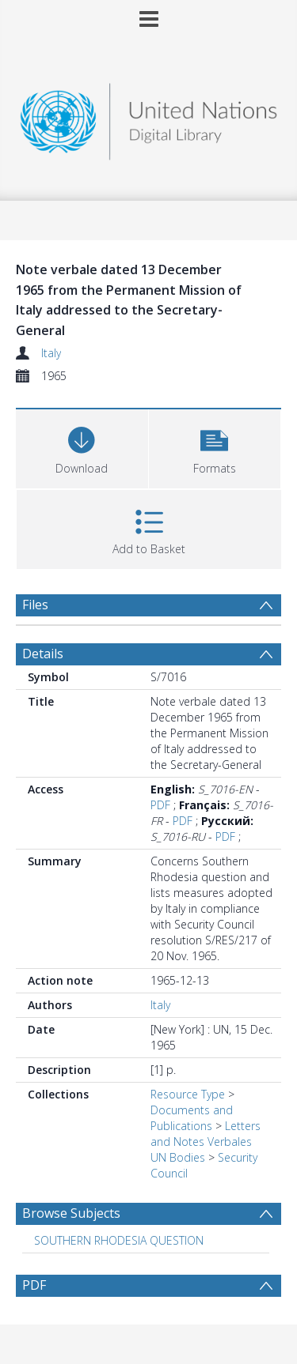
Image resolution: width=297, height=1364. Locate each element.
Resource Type (187, 1094)
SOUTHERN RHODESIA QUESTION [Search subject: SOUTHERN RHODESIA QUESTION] (119, 1240)
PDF (160, 804)
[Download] (82, 446)
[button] (215, 446)
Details (42, 653)
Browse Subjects (71, 1213)
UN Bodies (177, 1157)
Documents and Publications (191, 1117)
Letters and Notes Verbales (205, 1133)
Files (35, 604)
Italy (51, 352)
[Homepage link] (149, 117)
